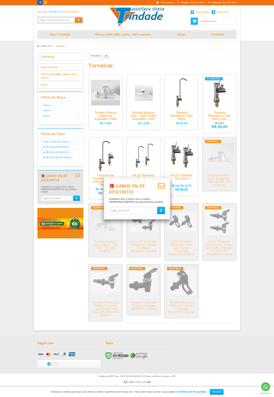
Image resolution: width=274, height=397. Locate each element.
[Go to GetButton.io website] (265, 393)
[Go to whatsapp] (265, 386)
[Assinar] (161, 210)
